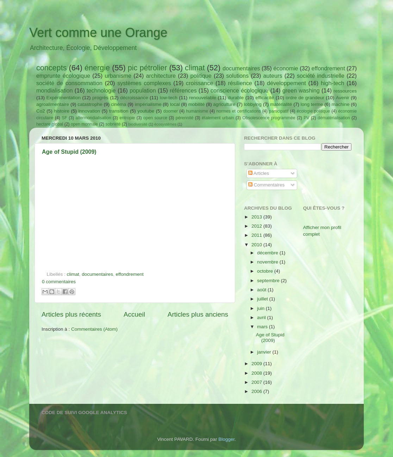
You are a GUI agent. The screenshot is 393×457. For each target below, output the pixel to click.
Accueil (134, 314)
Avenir (342, 97)
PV (306, 117)
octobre (265, 271)
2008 (257, 373)
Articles (258, 173)
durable (236, 97)
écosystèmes (165, 124)
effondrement (328, 68)
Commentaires (266, 185)
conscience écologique (240, 90)
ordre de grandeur (305, 97)
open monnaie (84, 124)
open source (155, 117)
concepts (51, 67)
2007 (257, 382)
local (175, 104)
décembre (268, 252)
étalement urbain (218, 117)
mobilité (196, 104)
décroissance (134, 97)
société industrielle (320, 75)
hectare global (49, 124)
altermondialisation (93, 117)
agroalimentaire (52, 104)
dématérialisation (334, 117)
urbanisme (118, 75)
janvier (265, 352)
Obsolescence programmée (268, 117)
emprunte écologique (63, 75)
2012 (257, 226)
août (262, 289)
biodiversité (138, 124)
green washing (301, 90)
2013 (257, 217)
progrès (100, 97)
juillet (263, 299)
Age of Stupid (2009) (69, 152)
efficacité (264, 97)
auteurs (272, 75)
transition (119, 111)
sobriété (112, 124)
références (183, 90)
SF (64, 117)
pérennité (185, 117)
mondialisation (54, 90)
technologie (101, 90)
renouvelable (202, 97)
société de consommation (69, 83)
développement (286, 83)
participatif (278, 111)
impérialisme (148, 104)
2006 (257, 391)
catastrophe (89, 104)
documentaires (241, 68)
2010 (257, 244)
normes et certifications (238, 111)
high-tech (332, 83)
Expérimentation (63, 97)
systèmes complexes (144, 83)
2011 (257, 235)
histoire (61, 111)
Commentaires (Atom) (94, 329)
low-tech (168, 97)
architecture (161, 75)
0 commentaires (59, 281)
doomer (170, 111)
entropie (127, 117)
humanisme (197, 111)
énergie (97, 67)
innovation (89, 111)
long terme (312, 104)
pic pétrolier (147, 67)
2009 (257, 363)
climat (195, 67)
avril (262, 317)
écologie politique (313, 111)
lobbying (253, 104)
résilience (240, 83)
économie (285, 68)
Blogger (226, 439)
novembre (268, 262)
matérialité (281, 104)
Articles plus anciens (198, 314)
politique (200, 75)
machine (341, 104)
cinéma (118, 104)
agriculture (224, 104)
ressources (345, 91)
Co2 (40, 111)
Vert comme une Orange (98, 32)
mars (263, 326)
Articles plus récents (71, 314)
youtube (145, 111)
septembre (269, 280)
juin (261, 308)
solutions (237, 75)
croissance (199, 83)
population (143, 90)
